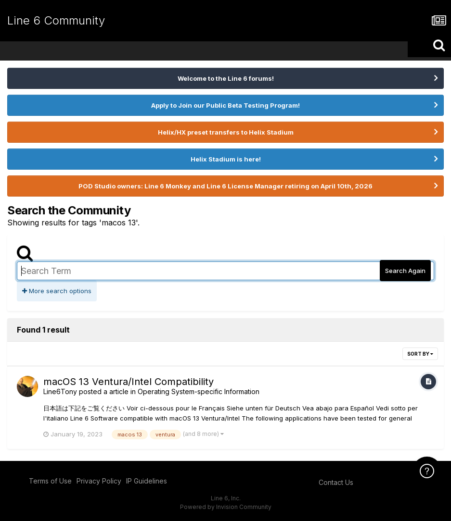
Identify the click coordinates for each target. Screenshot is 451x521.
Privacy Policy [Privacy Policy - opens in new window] (99, 481)
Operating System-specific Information (198, 391)
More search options (56, 291)
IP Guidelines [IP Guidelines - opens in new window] (146, 481)
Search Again (405, 270)
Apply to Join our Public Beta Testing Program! (225, 105)
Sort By (420, 354)
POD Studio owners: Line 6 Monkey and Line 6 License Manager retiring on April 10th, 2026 (225, 186)
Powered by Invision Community (225, 506)
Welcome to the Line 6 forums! (226, 78)
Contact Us (336, 482)
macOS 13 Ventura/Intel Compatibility (128, 381)
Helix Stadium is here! (226, 159)
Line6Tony (60, 391)
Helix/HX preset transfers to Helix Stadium (226, 132)
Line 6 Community (56, 20)
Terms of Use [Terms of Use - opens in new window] (50, 481)
